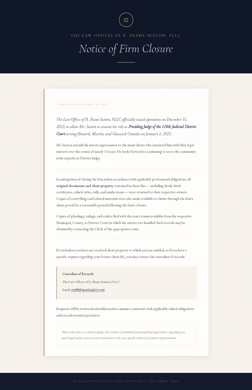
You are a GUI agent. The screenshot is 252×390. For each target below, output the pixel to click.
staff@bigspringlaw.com (88, 292)
